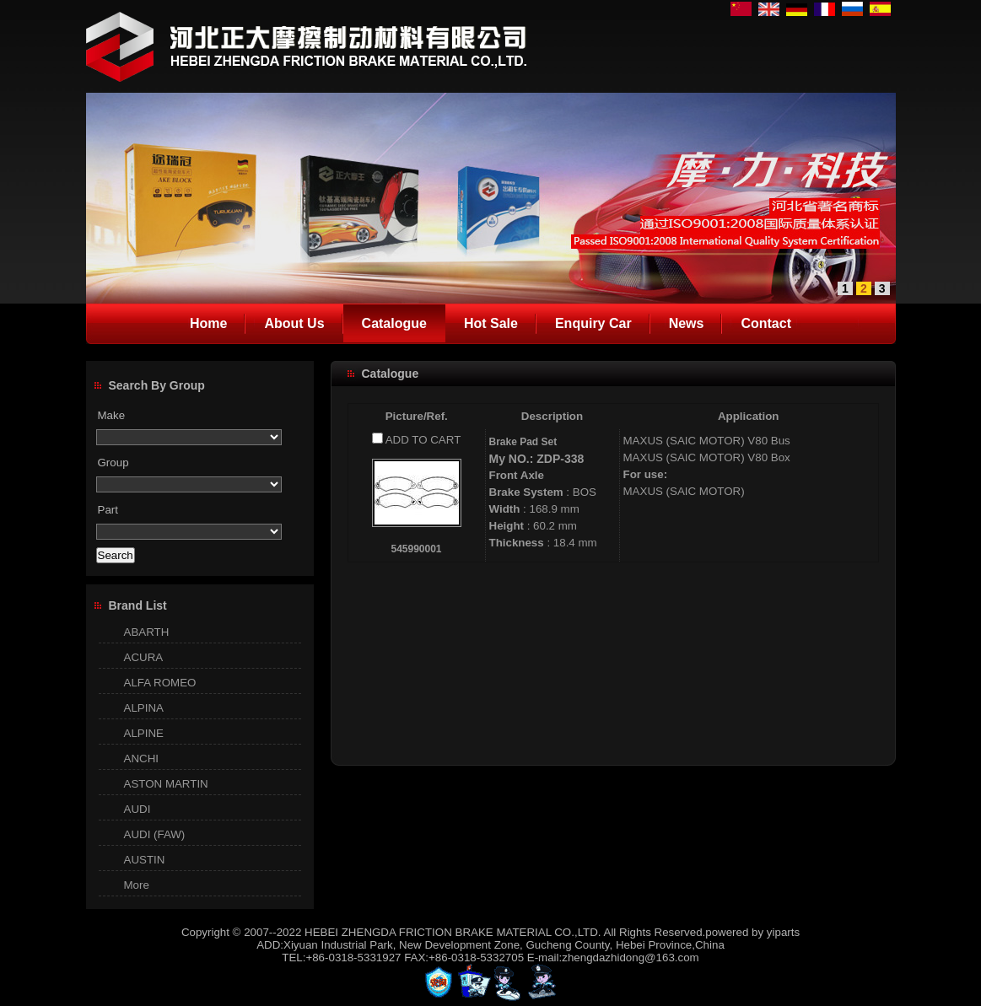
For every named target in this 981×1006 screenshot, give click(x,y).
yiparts (783, 932)
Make (112, 415)
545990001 (416, 549)
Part (108, 509)
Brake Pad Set (523, 442)
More (136, 885)
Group (113, 462)
